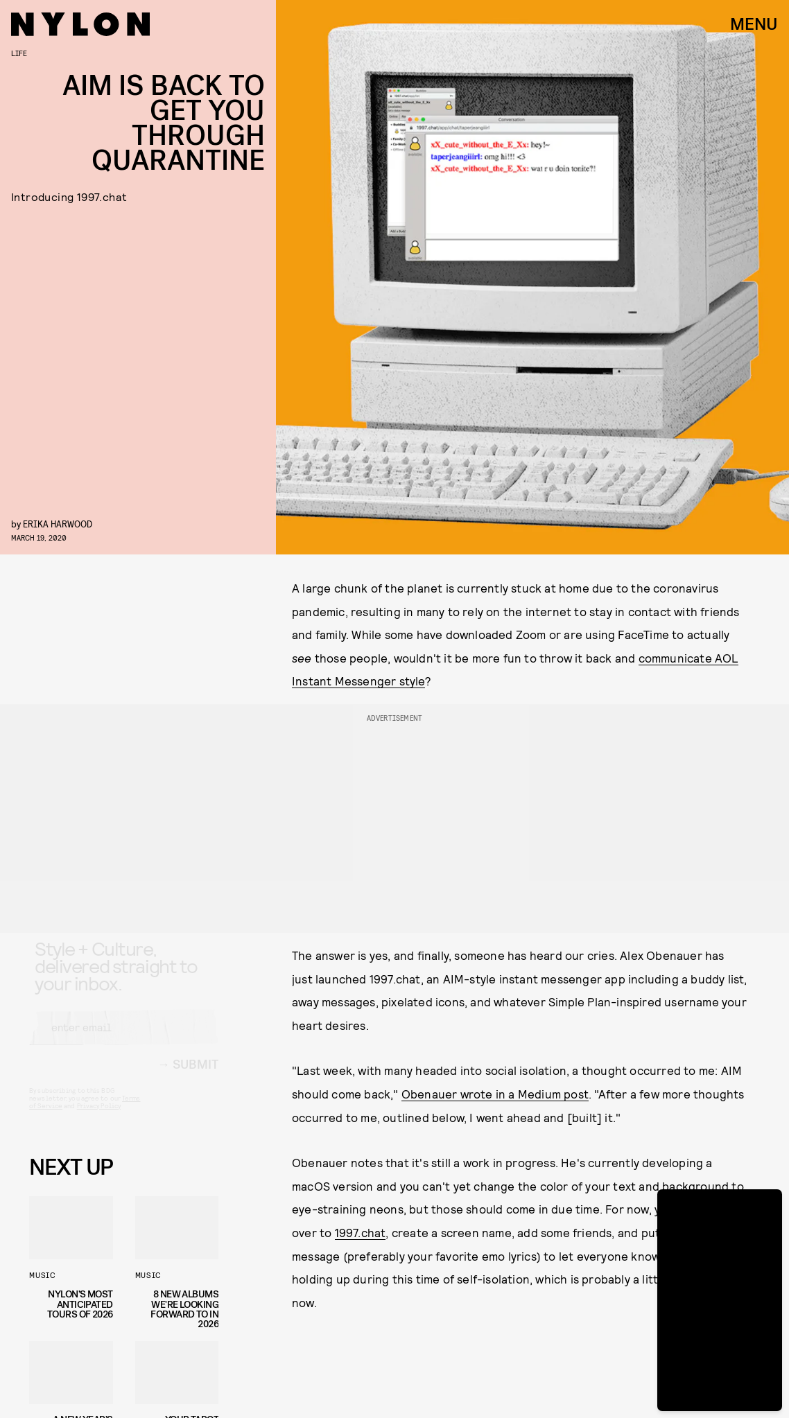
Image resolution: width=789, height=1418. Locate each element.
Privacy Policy (99, 1118)
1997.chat (360, 1232)
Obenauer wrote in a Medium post (495, 1094)
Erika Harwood (57, 523)
